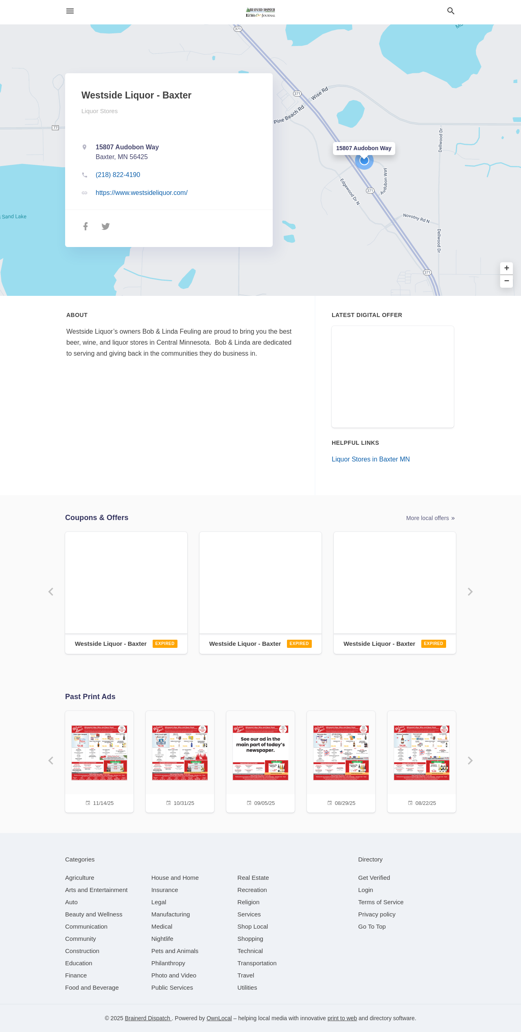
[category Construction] (82, 950)
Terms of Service (381, 902)
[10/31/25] (180, 761)
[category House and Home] (175, 877)
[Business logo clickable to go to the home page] (260, 12)
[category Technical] (250, 950)
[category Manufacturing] (170, 914)
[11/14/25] (99, 761)
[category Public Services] (172, 987)
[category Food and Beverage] (92, 987)
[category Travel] (245, 975)
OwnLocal (219, 1018)
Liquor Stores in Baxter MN (371, 459)
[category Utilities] (247, 987)
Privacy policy (377, 914)
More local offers (431, 518)
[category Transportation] (256, 963)
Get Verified (374, 877)
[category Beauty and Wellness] (94, 914)
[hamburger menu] (70, 11)
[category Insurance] (164, 889)
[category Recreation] (252, 889)
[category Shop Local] (252, 926)
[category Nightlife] (162, 938)
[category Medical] (162, 926)
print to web (342, 1018)
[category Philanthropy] (168, 963)
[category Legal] (158, 902)
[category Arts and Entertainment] (96, 889)
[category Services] (249, 914)
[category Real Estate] (253, 877)
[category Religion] (248, 902)
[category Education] (78, 963)
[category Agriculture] (79, 877)
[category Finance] (76, 975)
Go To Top (372, 926)
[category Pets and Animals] (175, 950)
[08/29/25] (341, 761)
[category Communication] (86, 926)
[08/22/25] (421, 761)
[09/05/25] (260, 761)
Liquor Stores (99, 110)
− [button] (507, 281)
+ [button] (507, 269)
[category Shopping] (250, 938)
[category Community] (80, 938)
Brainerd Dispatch (148, 1018)
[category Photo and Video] (174, 975)
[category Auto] (71, 902)
